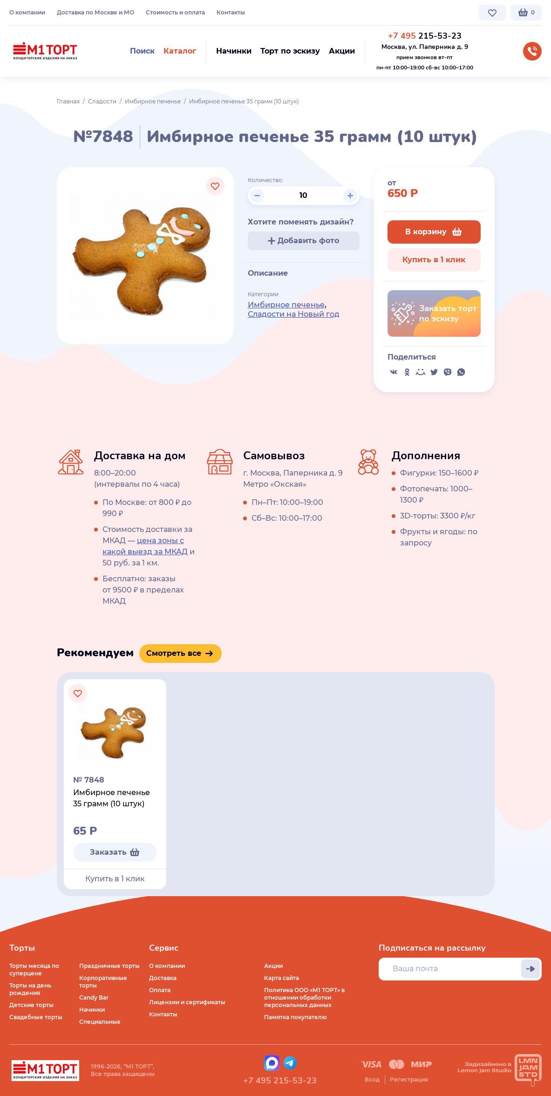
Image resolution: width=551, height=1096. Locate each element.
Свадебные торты (35, 1017)
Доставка (163, 977)
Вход (372, 1079)
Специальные (100, 1021)
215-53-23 (425, 35)
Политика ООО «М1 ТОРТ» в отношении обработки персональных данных (304, 997)
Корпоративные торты (103, 981)
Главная (68, 101)
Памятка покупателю (295, 1017)
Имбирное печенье (153, 101)
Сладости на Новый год (294, 314)
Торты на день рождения (30, 989)
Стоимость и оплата (175, 12)
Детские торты (31, 1004)
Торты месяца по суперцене (34, 969)
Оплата (159, 990)
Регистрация (409, 1079)
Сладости (102, 101)
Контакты (231, 12)
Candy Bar (94, 997)
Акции (273, 965)
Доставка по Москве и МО (95, 12)
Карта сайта (281, 977)
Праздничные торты (109, 965)
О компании (27, 12)
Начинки (92, 1009)
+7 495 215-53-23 (280, 1080)
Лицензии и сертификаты (187, 1002)
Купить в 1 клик (433, 259)
